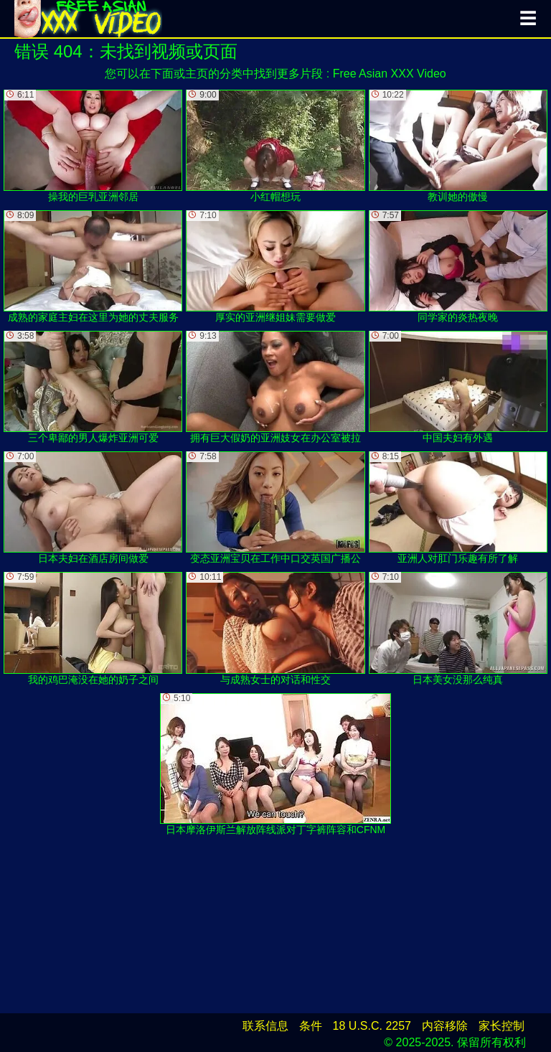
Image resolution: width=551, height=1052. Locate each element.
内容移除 (445, 1026)
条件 (310, 1026)
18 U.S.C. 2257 (372, 1026)
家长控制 (501, 1026)
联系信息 (265, 1026)
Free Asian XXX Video (389, 73)
